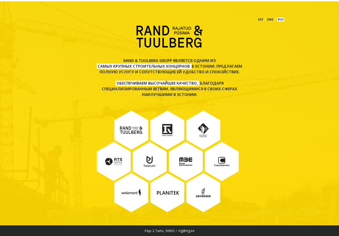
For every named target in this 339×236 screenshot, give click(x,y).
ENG (270, 19)
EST (260, 19)
